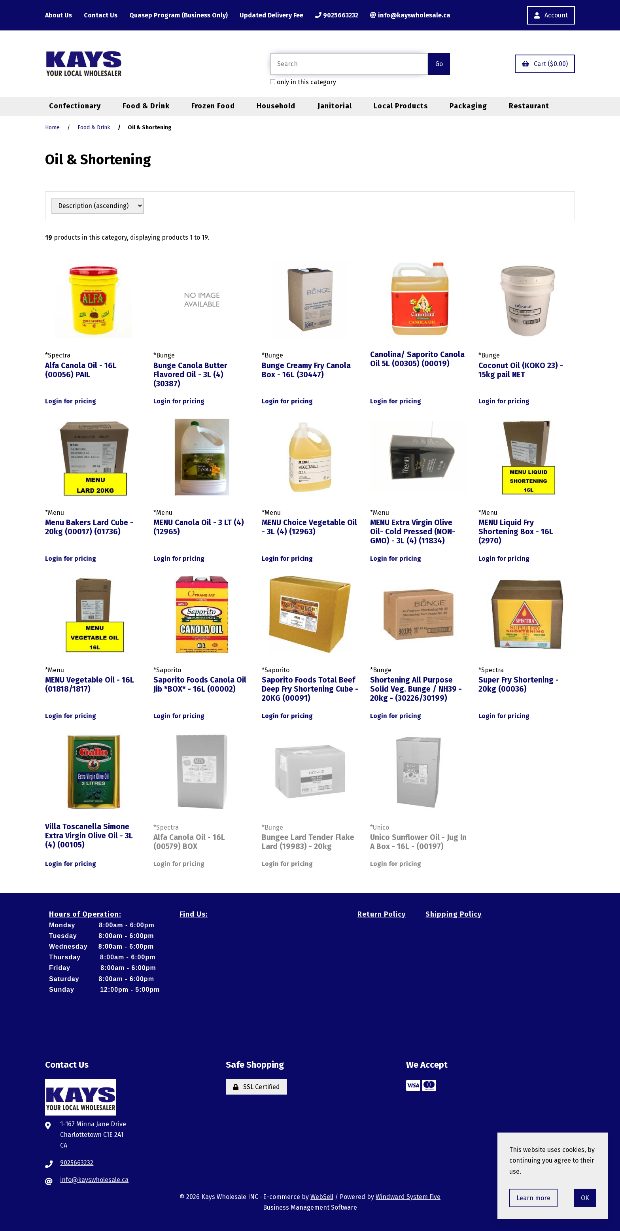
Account (551, 15)
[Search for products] (349, 64)
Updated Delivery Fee (271, 15)
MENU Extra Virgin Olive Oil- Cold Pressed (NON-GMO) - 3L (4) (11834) (412, 531)
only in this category (303, 82)
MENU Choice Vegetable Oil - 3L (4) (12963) (309, 527)
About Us (58, 15)
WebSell (321, 1197)
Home (52, 127)
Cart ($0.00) (545, 64)
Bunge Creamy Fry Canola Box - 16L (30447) (306, 370)
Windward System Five (408, 1197)
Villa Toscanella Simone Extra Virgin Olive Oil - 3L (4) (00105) (89, 835)
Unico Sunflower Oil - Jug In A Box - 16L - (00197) (418, 842)
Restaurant (529, 106)
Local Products (401, 106)
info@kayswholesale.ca (410, 15)
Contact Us (100, 15)
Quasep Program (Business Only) (178, 15)
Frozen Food (213, 106)
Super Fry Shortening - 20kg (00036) (518, 684)
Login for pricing (70, 401)
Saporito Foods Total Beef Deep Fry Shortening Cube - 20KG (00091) (310, 689)
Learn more (533, 1198)
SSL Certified (256, 1087)
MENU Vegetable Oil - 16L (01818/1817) (89, 684)
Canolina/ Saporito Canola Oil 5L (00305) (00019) (417, 359)
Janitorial (335, 106)
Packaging (468, 106)
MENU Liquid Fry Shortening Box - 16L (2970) (515, 531)
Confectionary (75, 106)
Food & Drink (146, 106)
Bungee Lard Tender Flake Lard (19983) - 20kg (308, 842)
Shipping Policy (453, 914)
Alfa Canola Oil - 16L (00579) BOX (189, 842)
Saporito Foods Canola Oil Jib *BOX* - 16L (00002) (199, 684)
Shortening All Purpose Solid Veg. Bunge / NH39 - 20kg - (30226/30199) (416, 689)
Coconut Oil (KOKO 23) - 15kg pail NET (520, 370)
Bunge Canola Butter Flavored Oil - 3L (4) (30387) (190, 374)
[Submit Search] (439, 64)
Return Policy (381, 914)
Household (276, 106)
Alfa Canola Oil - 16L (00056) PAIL (81, 370)
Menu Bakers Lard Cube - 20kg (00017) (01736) (89, 527)
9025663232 (336, 15)
